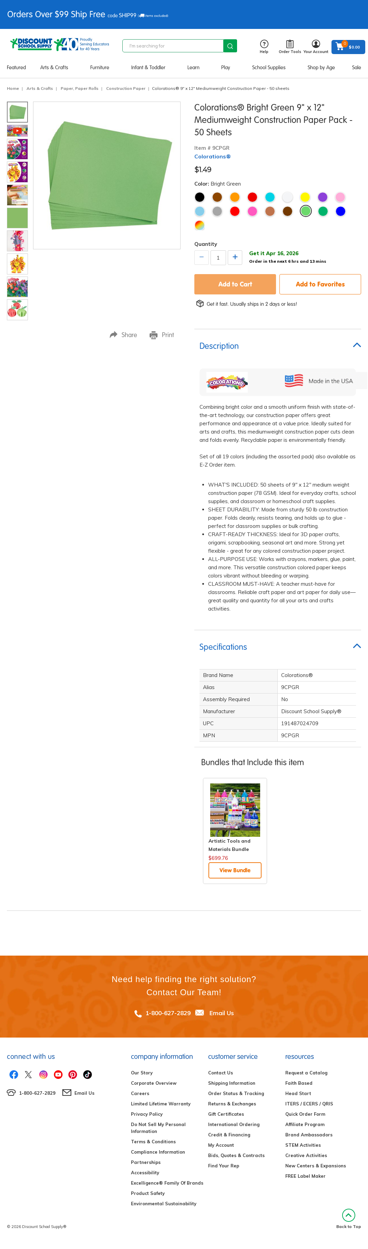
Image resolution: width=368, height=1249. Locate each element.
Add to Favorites (320, 284)
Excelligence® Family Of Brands (167, 1183)
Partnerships (146, 1162)
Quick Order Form (305, 1114)
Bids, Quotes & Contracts (236, 1155)
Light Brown (270, 211)
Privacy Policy (147, 1114)
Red (252, 197)
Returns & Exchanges (232, 1103)
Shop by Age (321, 67)
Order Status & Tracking (236, 1093)
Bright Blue (341, 211)
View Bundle (235, 870)
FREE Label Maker (305, 1176)
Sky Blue (200, 211)
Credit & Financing (229, 1134)
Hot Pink (252, 211)
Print (162, 335)
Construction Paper (125, 88)
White (288, 197)
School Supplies (269, 67)
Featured (16, 67)
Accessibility (145, 1172)
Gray (217, 211)
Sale (356, 67)
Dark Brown (288, 211)
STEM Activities (303, 1145)
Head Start (298, 1093)
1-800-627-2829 (168, 1013)
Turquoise (270, 197)
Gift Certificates (226, 1114)
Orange (235, 197)
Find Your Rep (223, 1165)
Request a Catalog (306, 1072)
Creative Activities (306, 1155)
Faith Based (299, 1083)
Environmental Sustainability (163, 1203)
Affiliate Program (305, 1124)
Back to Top (348, 1219)
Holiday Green (323, 211)
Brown (217, 197)
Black (200, 197)
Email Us (221, 1013)
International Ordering (233, 1124)
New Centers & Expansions (315, 1165)
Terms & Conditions (153, 1141)
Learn (193, 67)
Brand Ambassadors (309, 1134)
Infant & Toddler (148, 67)
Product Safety (148, 1193)
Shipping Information (231, 1083)
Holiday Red (235, 211)
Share (123, 335)
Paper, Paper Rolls (80, 88)
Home (13, 88)
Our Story (142, 1072)
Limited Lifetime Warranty (161, 1103)
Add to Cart (235, 284)
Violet (323, 197)
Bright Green (306, 211)
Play (225, 67)
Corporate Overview (153, 1083)
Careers (140, 1093)
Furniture (99, 67)
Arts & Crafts (54, 67)
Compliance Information (158, 1152)
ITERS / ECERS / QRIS (309, 1103)
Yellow (305, 197)
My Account (221, 1145)
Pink (340, 197)
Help (264, 47)
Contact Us (220, 1072)
